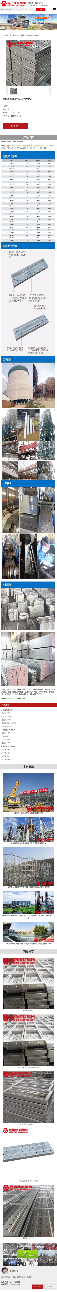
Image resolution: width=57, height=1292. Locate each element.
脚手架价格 (5, 749)
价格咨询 (15, 126)
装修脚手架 (5, 743)
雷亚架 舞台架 (6, 727)
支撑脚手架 (5, 733)
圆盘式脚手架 (7, 710)
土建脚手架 (5, 736)
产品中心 (21, 35)
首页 (14, 35)
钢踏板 (30, 35)
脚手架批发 (5, 756)
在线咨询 (37, 1286)
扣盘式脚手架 (6, 716)
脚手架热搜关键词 (9, 746)
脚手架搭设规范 (7, 760)
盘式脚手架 (5, 713)
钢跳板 (37, 35)
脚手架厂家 (5, 753)
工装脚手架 (5, 740)
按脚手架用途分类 (9, 730)
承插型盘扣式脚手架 (9, 723)
